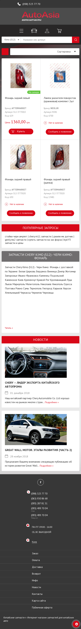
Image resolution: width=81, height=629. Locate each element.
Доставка (37, 567)
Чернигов (36, 292)
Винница (52, 271)
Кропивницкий (58, 279)
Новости (36, 587)
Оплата (36, 560)
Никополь (57, 284)
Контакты (37, 593)
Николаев (45, 284)
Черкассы (25, 292)
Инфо (35, 580)
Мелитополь (33, 284)
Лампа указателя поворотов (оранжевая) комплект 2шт (60, 99)
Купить (21, 131)
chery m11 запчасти (40, 236)
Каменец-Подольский (51, 275)
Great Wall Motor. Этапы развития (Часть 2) (38, 450)
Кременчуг (30, 279)
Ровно (18, 288)
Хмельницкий (12, 292)
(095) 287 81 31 (39, 503)
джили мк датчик (63, 236)
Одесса (68, 284)
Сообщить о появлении (59, 131)
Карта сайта (39, 600)
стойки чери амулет (16, 236)
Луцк (69, 279)
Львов (8, 284)
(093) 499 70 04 (42, 509)
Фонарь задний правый (18, 179)
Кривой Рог (43, 279)
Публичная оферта (42, 607)
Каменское (11, 279)
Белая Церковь (27, 271)
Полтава (10, 288)
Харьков (57, 288)
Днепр (61, 271)
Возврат (36, 573)
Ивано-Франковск (28, 275)
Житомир (70, 271)
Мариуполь (18, 284)
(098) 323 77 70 (31, 4)
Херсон (67, 288)
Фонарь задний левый (17, 98)
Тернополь (36, 288)
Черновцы (48, 292)
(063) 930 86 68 (39, 498)
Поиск (75, 40)
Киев (20, 279)
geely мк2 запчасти (15, 239)
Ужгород (47, 288)
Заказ (35, 553)
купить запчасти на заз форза (45, 239)
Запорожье (11, 275)
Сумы (26, 288)
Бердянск (41, 271)
